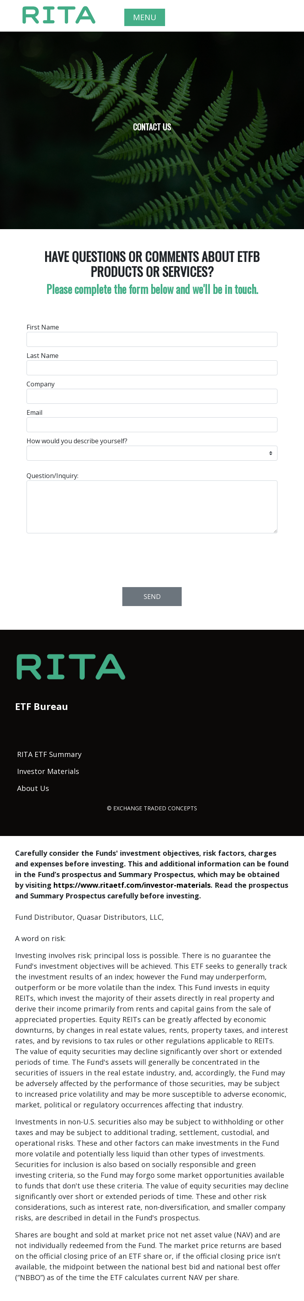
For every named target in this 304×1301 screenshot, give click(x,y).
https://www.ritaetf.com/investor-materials (132, 885)
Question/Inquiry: (52, 475)
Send (152, 596)
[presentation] (152, 558)
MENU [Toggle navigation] (144, 17)
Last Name (43, 355)
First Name (43, 327)
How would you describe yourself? (77, 441)
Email (34, 412)
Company (41, 384)
